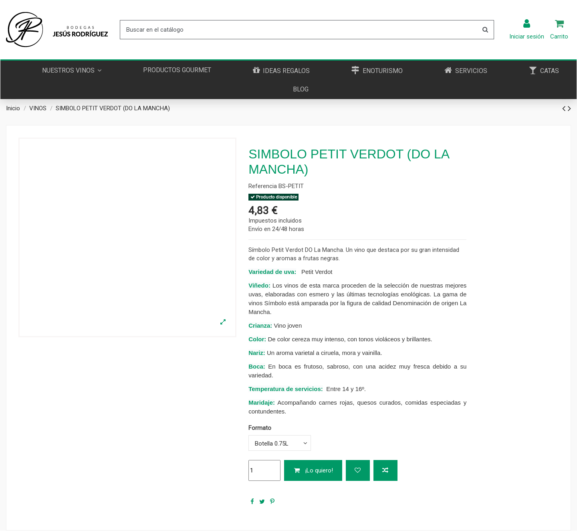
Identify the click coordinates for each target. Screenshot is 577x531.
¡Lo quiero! (313, 470)
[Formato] (280, 443)
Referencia (262, 186)
